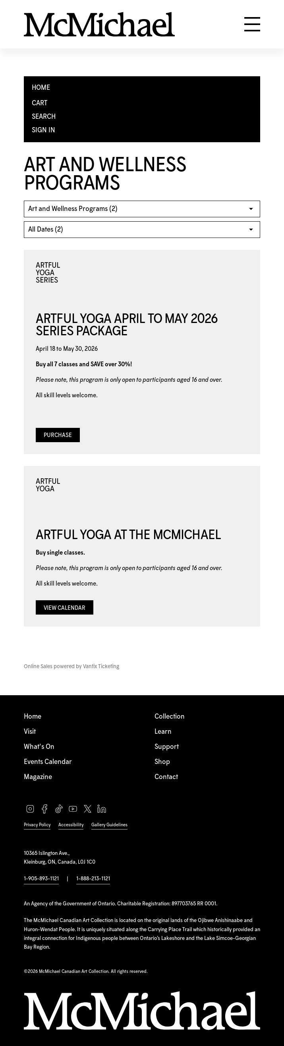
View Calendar (64, 608)
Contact (166, 777)
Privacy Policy (37, 825)
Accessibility (70, 825)
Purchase (58, 435)
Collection (170, 716)
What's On (39, 746)
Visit (30, 731)
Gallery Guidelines (109, 825)
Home (32, 716)
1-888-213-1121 (93, 879)
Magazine (38, 777)
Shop (162, 762)
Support (167, 746)
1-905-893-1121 (41, 879)
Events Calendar (48, 762)
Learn (163, 731)
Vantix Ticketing (101, 666)
